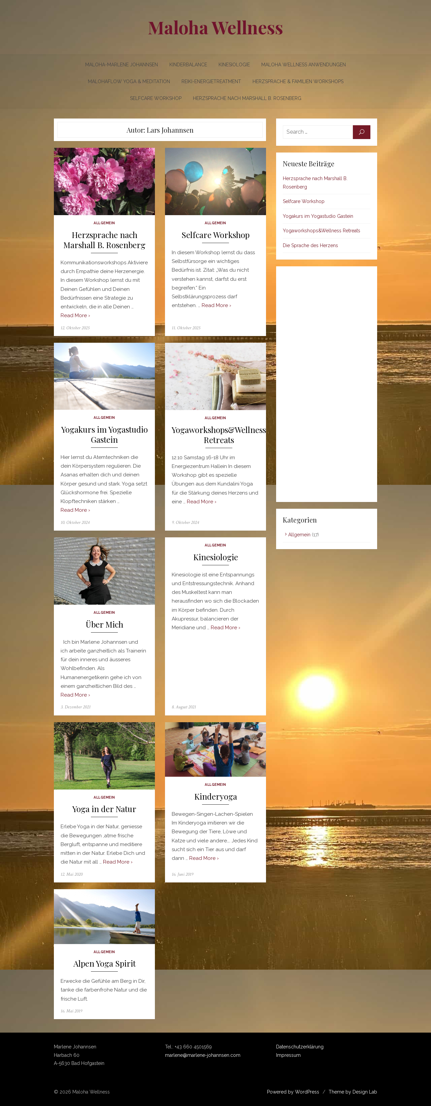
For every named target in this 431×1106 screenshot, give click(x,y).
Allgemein (104, 223)
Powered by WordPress (293, 1092)
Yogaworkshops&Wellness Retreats (219, 435)
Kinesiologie (234, 64)
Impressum (288, 1055)
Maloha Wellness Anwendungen (303, 64)
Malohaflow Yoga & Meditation (129, 81)
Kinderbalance (188, 64)
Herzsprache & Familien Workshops (298, 81)
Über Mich (104, 624)
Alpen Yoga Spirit (104, 963)
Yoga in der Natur (104, 809)
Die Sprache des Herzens (310, 245)
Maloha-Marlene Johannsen (121, 64)
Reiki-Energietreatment (211, 81)
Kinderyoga (215, 796)
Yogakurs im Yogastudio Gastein (104, 434)
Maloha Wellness (215, 27)
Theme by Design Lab (353, 1092)
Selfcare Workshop (155, 98)
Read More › (75, 315)
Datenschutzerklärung (300, 1046)
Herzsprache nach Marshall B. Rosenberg (247, 98)
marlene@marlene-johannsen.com (202, 1055)
